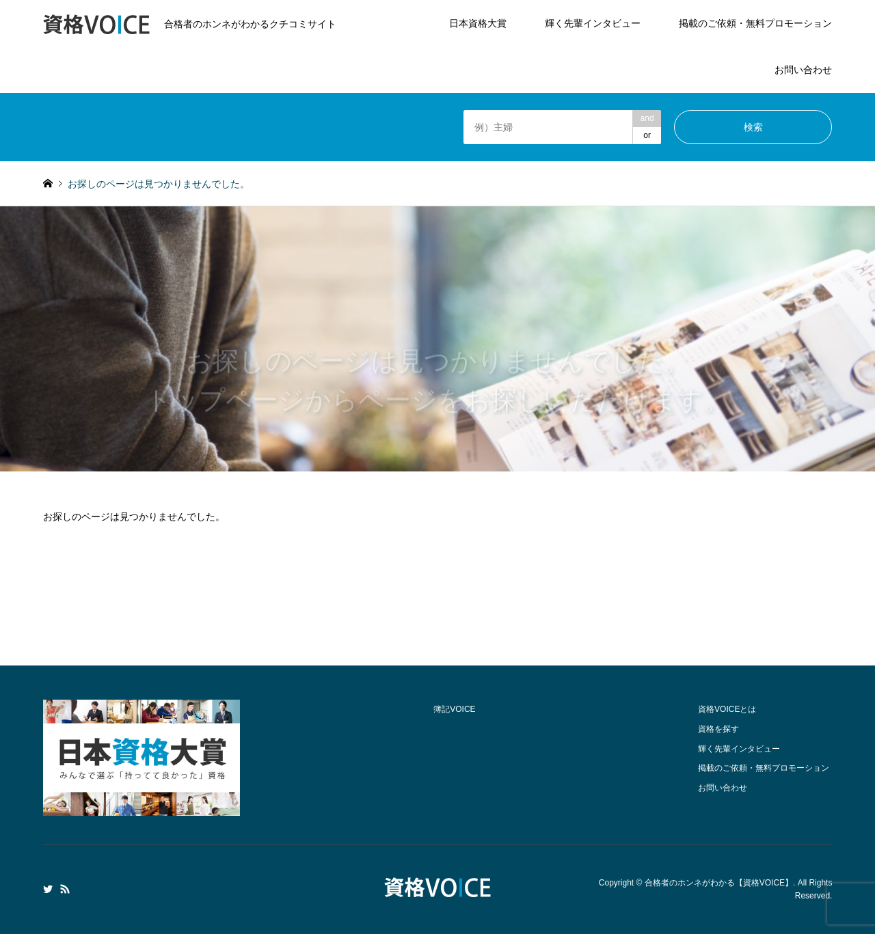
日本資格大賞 (478, 23)
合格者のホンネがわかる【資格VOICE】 (719, 883)
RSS (65, 889)
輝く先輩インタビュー (593, 23)
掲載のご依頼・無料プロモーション (755, 23)
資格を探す (718, 729)
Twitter (48, 889)
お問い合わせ (803, 69)
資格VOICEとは (727, 709)
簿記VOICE (454, 709)
